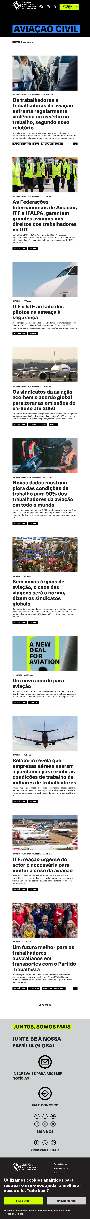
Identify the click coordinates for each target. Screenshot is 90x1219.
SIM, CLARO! (23, 1200)
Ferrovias (34, 988)
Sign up (45, 1063)
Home (16, 42)
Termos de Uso (61, 1168)
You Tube (53, 1116)
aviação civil (20, 702)
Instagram (45, 1124)
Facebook (45, 1116)
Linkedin (37, 1124)
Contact (45, 1095)
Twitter (37, 1116)
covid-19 (33, 702)
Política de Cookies (63, 1173)
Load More (45, 1004)
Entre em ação (67, 6)
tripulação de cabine (51, 144)
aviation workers (22, 144)
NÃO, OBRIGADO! (66, 1200)
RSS (53, 1124)
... (75, 144)
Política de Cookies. (14, 1213)
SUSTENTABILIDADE (38, 424)
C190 (36, 144)
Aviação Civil (20, 248)
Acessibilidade (60, 1164)
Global (33, 248)
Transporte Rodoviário (53, 988)
